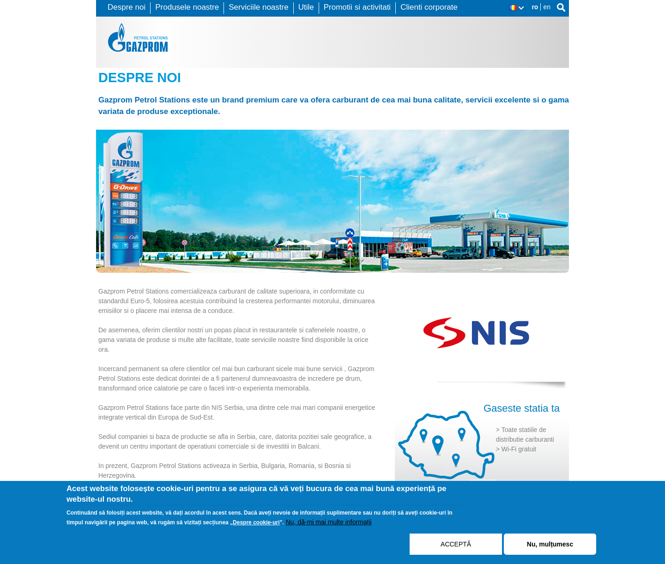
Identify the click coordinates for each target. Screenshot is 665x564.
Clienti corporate (429, 7)
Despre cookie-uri (256, 522)
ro (535, 7)
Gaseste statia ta (522, 408)
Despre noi (126, 7)
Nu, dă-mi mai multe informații (329, 522)
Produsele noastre (187, 7)
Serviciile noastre (258, 7)
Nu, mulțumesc (550, 544)
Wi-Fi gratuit (519, 449)
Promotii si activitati (357, 7)
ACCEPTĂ (456, 544)
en (546, 7)
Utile (306, 7)
